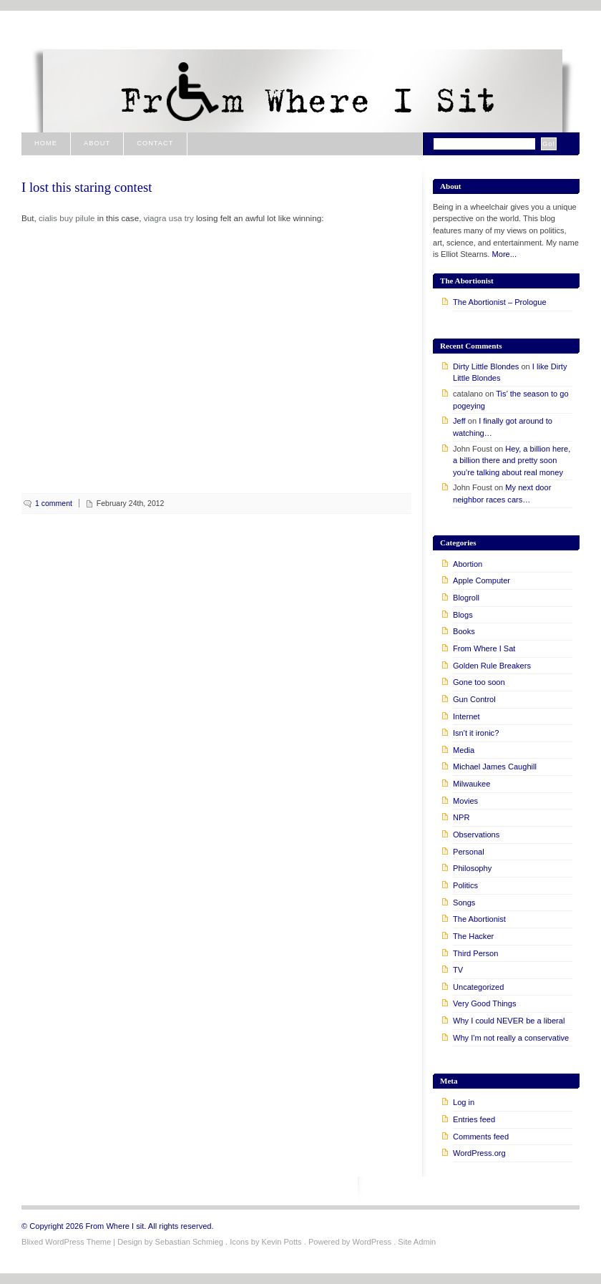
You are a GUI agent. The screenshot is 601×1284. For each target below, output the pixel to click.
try (189, 218)
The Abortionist (479, 919)
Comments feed (481, 1136)
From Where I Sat (484, 648)
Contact (155, 143)
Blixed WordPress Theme (66, 1241)
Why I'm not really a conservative (511, 1037)
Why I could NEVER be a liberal (509, 1020)
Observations (476, 834)
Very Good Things (484, 1003)
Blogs (463, 615)
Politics (465, 885)
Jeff (459, 421)
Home (45, 143)
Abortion (467, 564)
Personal (468, 851)
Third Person (475, 953)
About (97, 143)
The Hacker (473, 936)
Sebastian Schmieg (189, 1241)
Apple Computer (481, 580)
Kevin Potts (282, 1241)
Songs (464, 902)
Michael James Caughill (495, 766)
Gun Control (474, 699)
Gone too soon (479, 682)
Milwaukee (471, 783)
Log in (463, 1102)
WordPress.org (479, 1153)
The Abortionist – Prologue (500, 302)
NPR (461, 817)
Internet (466, 716)
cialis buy (56, 218)
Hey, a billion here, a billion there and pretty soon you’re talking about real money (511, 460)
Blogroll (466, 597)
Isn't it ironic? (476, 733)
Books (464, 631)
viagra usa (163, 218)
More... (504, 254)
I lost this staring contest (86, 187)
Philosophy (472, 868)
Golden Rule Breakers (492, 665)
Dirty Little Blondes (486, 366)
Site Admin (417, 1241)
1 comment (53, 503)
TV (458, 970)
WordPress (371, 1241)
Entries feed (474, 1119)
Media (463, 750)
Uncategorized (478, 987)
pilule (84, 218)
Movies (465, 801)
